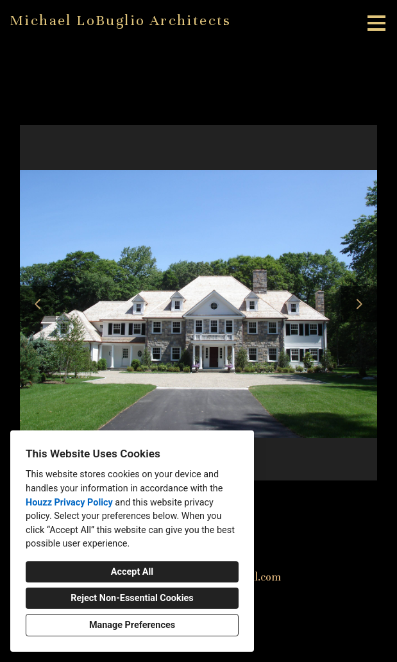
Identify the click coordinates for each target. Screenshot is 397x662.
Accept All (132, 571)
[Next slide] (359, 304)
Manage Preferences (132, 625)
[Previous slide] (38, 304)
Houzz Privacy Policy (69, 502)
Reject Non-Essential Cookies (132, 598)
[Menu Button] (376, 23)
